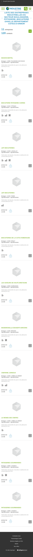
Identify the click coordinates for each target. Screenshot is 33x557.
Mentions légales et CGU (16, 541)
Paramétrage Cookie (16, 538)
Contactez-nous (16, 536)
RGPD (16, 543)
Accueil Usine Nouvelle (8, 1)
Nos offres (16, 546)
